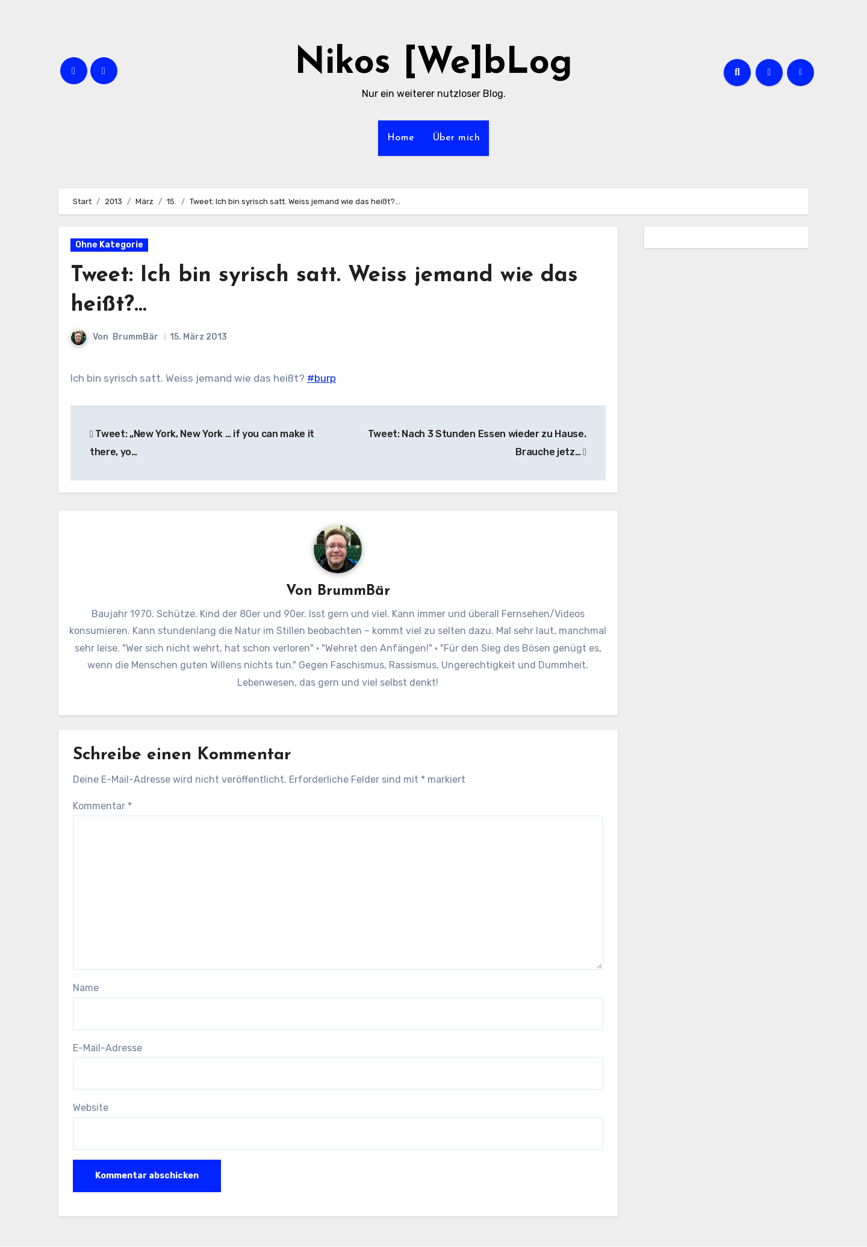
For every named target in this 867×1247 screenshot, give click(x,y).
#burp (321, 378)
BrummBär (135, 337)
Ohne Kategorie (109, 245)
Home (401, 138)
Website (90, 1108)
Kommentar (102, 806)
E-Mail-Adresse (107, 1048)
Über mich (456, 138)
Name (86, 988)
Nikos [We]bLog (433, 64)
